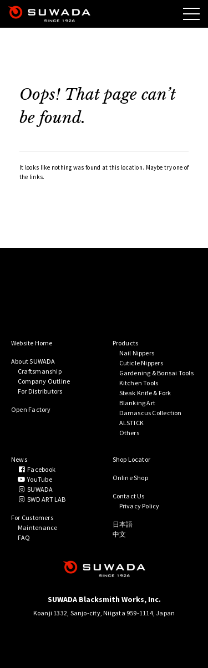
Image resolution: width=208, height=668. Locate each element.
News (19, 459)
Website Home (32, 343)
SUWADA (35, 489)
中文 (119, 534)
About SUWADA (33, 361)
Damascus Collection (150, 413)
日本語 (123, 524)
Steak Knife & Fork (145, 393)
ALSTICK (131, 423)
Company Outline (44, 381)
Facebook (36, 469)
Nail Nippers (137, 353)
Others (129, 433)
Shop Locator (132, 459)
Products (126, 343)
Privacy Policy (139, 506)
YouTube (35, 479)
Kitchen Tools (139, 383)
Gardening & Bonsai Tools (156, 373)
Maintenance (37, 527)
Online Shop (130, 477)
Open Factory (31, 409)
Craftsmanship (40, 371)
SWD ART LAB (42, 499)
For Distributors (40, 391)
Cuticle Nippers (141, 363)
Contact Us (129, 496)
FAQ (24, 537)
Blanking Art (137, 403)
